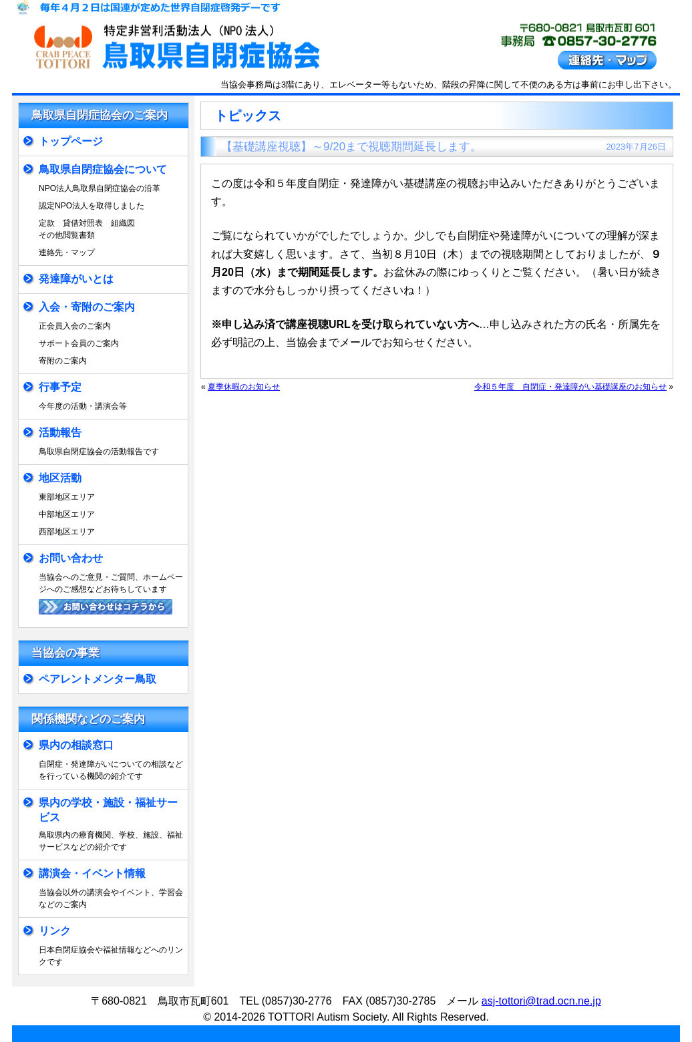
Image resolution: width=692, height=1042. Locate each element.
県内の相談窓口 (76, 745)
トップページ (71, 141)
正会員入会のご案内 (75, 326)
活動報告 (60, 432)
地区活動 (60, 478)
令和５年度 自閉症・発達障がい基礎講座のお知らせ (570, 386)
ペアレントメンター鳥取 (97, 679)
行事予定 (60, 387)
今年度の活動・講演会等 (83, 406)
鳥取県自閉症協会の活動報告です (99, 451)
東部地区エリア (67, 497)
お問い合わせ (71, 558)
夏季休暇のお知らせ (244, 386)
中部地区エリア (67, 514)
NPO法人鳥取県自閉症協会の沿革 (99, 188)
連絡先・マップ (67, 252)
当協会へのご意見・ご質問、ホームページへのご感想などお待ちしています (111, 583)
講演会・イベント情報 (92, 873)
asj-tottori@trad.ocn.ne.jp (541, 1001)
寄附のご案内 (63, 360)
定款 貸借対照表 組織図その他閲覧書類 (87, 229)
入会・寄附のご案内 (87, 307)
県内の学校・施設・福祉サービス (108, 810)
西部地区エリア (67, 531)
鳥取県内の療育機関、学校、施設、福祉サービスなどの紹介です (111, 841)
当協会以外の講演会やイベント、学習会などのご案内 (111, 898)
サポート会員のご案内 (79, 343)
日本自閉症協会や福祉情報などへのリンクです (111, 956)
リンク (55, 930)
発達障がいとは (76, 279)
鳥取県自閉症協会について (103, 169)
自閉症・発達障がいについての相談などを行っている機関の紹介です (111, 770)
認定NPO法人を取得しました (91, 205)
